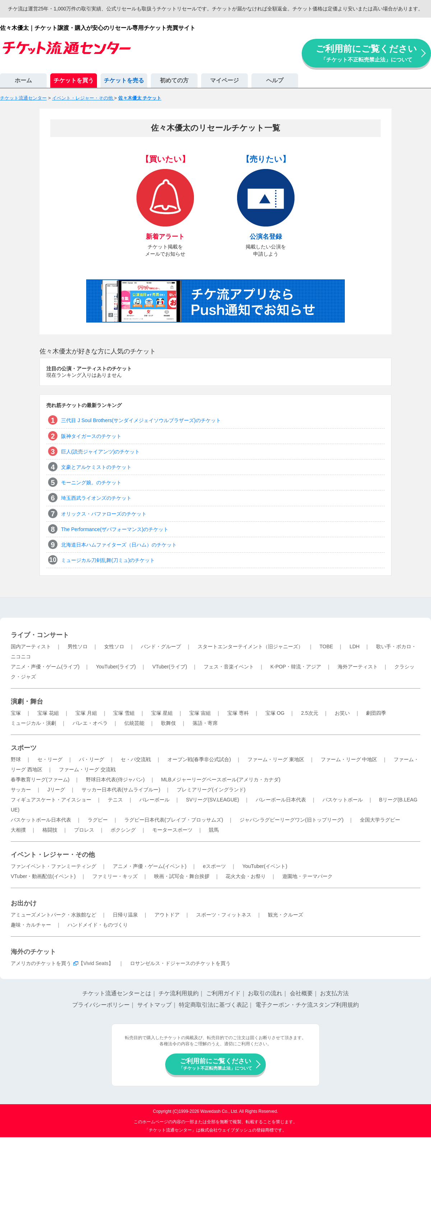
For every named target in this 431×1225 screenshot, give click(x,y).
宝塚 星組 (162, 713)
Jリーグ (56, 789)
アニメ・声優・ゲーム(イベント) (149, 866)
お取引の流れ (265, 993)
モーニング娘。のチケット (91, 482)
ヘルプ (274, 80)
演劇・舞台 (27, 701)
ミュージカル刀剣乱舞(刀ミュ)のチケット (108, 560)
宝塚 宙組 (200, 713)
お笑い (342, 713)
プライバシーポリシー (101, 1005)
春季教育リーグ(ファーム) (40, 779)
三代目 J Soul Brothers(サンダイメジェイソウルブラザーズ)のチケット (141, 420)
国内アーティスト (31, 646)
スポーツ (24, 747)
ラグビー (98, 820)
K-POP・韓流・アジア (295, 666)
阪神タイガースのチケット (91, 436)
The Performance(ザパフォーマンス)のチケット (114, 529)
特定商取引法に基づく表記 (213, 1005)
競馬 (214, 830)
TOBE (326, 646)
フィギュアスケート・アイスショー (51, 800)
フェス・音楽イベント (229, 666)
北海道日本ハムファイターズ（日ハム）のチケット (119, 545)
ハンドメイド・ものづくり (98, 925)
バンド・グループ (161, 646)
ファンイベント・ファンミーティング (53, 866)
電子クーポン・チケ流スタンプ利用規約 (307, 1005)
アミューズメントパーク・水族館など (53, 915)
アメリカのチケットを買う (41, 963)
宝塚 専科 (238, 713)
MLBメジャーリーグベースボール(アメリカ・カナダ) (220, 779)
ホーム (23, 80)
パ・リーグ (91, 759)
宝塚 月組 (86, 713)
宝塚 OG (275, 713)
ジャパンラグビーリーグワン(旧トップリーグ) (291, 820)
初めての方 (174, 80)
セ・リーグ (49, 759)
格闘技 (49, 830)
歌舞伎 (168, 723)
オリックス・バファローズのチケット (104, 514)
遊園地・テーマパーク (307, 876)
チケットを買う (74, 80)
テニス (115, 800)
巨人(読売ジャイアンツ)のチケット (100, 451)
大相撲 (18, 830)
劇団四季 (376, 713)
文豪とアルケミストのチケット (96, 467)
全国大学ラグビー (380, 820)
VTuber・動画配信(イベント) (43, 876)
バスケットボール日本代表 (41, 820)
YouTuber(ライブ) (116, 666)
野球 (16, 759)
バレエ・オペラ (90, 723)
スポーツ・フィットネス (223, 915)
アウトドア (167, 915)
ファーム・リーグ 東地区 (275, 759)
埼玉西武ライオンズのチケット (96, 498)
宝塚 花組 (48, 713)
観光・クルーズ (285, 915)
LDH (354, 646)
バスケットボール (343, 800)
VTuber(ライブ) (169, 666)
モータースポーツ (172, 830)
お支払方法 (334, 993)
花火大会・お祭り (246, 876)
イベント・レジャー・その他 (53, 854)
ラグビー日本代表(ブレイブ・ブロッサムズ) (173, 820)
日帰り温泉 (125, 915)
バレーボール (154, 800)
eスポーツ (214, 866)
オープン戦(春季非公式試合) (199, 759)
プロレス (84, 830)
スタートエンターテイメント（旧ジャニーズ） (250, 646)
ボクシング (123, 830)
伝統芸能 (134, 723)
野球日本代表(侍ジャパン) (115, 779)
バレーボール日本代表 (281, 800)
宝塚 (16, 713)
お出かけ (24, 903)
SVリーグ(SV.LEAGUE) (212, 800)
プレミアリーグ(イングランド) (211, 789)
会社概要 (301, 993)
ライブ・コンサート (40, 635)
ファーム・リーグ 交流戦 (87, 769)
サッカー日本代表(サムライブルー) (121, 789)
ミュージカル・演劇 (33, 723)
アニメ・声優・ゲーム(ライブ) (45, 666)
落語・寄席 (205, 723)
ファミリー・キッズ (115, 876)
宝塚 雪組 (124, 713)
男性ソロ (78, 646)
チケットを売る (124, 80)
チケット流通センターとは (116, 993)
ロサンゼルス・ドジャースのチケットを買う (180, 963)
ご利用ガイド (223, 993)
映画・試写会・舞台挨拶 (181, 876)
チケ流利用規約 (178, 993)
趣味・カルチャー (31, 925)
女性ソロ (114, 646)
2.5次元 (309, 713)
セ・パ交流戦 (136, 759)
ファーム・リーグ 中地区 (349, 759)
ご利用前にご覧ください (366, 53)
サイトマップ (154, 1005)
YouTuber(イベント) (264, 866)
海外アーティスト (358, 666)
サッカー (21, 789)
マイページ (224, 80)
